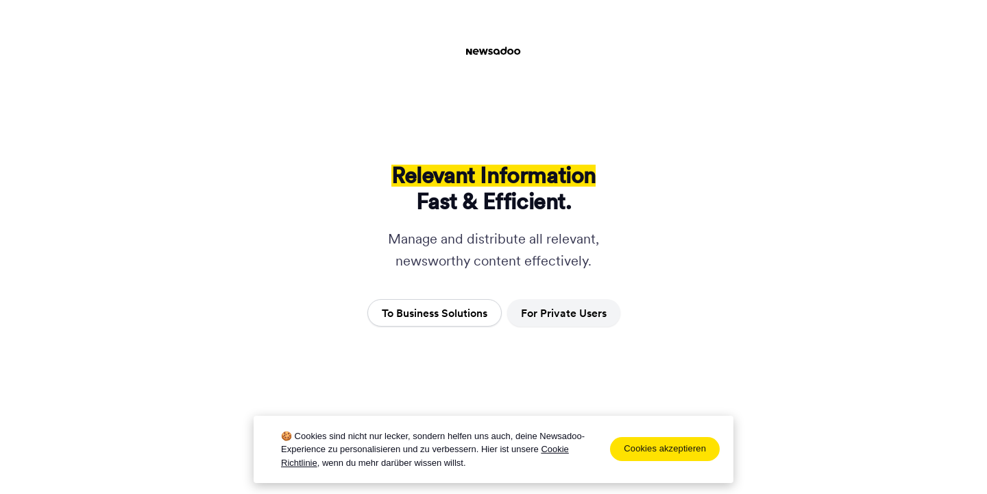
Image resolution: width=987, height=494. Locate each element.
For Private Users (564, 313)
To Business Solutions (434, 313)
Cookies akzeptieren (665, 448)
